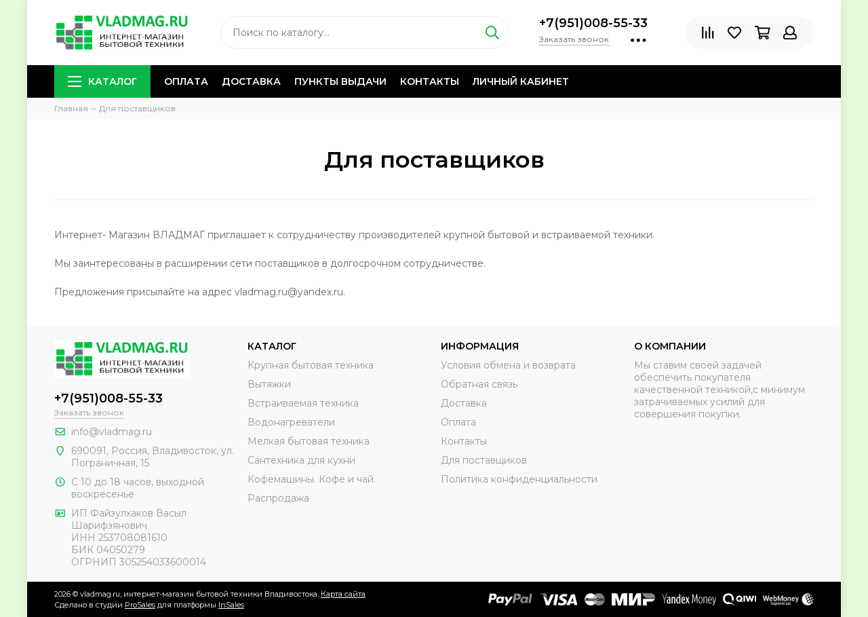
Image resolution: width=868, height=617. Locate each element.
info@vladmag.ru (111, 432)
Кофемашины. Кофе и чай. (312, 479)
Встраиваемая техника (303, 403)
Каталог (102, 81)
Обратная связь (479, 384)
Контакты (429, 81)
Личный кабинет (521, 81)
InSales (231, 605)
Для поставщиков (484, 460)
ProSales (140, 605)
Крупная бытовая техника (311, 365)
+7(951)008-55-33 (593, 23)
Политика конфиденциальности (519, 479)
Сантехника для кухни (301, 460)
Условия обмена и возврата (508, 365)
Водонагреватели (291, 422)
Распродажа (278, 498)
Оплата (186, 81)
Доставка (251, 81)
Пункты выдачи (340, 81)
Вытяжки (269, 384)
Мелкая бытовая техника (309, 441)
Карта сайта (343, 594)
